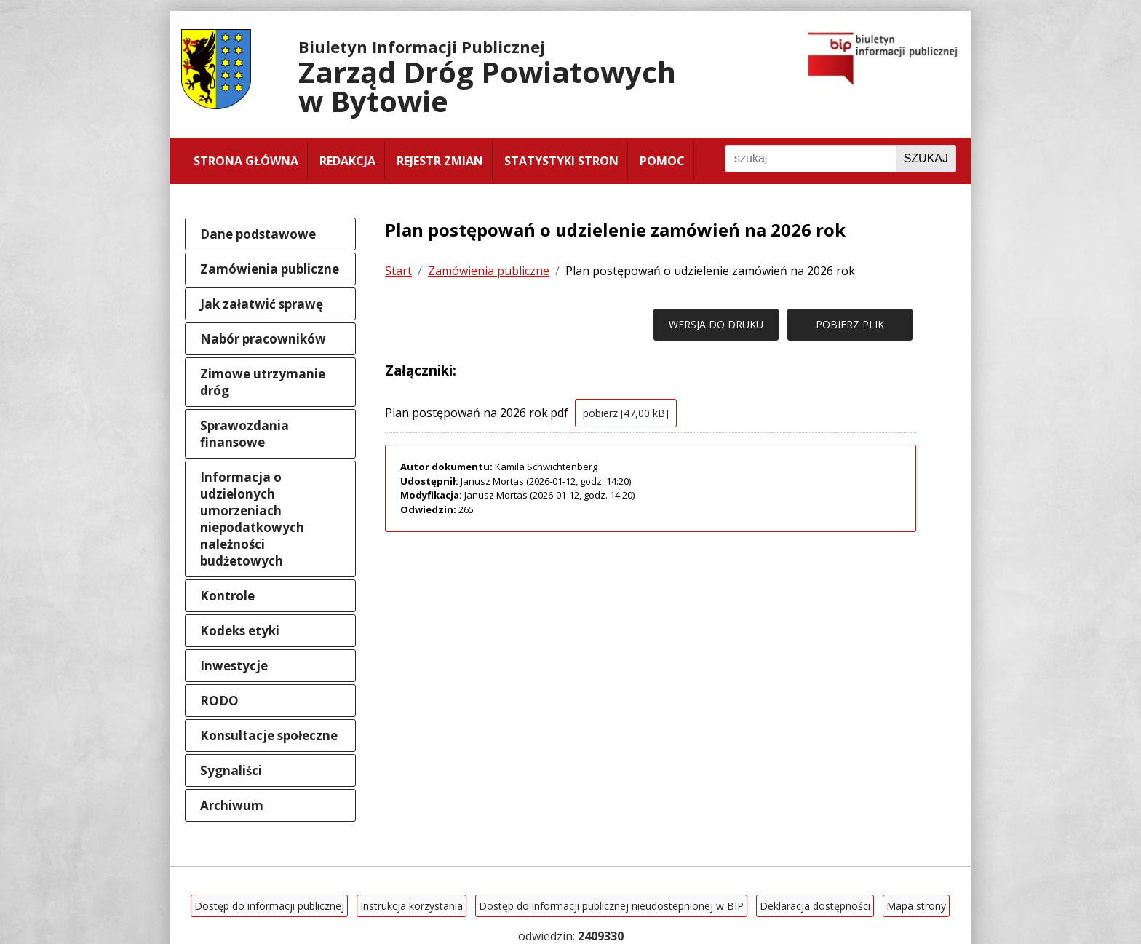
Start (398, 271)
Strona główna (246, 161)
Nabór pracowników (263, 338)
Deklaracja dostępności (815, 906)
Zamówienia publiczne (269, 269)
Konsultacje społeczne (269, 735)
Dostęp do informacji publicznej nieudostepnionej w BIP (611, 906)
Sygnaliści (231, 770)
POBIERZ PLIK (850, 324)
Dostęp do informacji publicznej (269, 906)
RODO (219, 700)
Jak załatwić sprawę (261, 304)
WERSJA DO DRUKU (716, 324)
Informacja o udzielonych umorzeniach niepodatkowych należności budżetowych (252, 519)
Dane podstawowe (258, 234)
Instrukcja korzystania (411, 906)
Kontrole (227, 595)
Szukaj (926, 158)
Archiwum (231, 805)
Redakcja (347, 161)
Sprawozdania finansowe (244, 434)
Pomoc (662, 161)
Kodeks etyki (239, 630)
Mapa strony (916, 906)
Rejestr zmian (440, 161)
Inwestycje (234, 665)
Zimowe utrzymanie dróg (262, 382)
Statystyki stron (561, 161)
